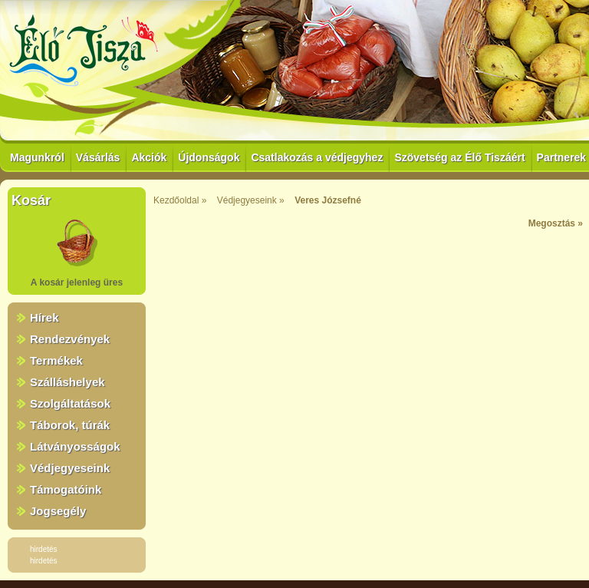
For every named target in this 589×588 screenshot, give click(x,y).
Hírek (44, 317)
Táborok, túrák (70, 424)
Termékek (56, 360)
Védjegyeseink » (251, 200)
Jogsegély (58, 510)
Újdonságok (208, 157)
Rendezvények (70, 338)
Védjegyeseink (70, 467)
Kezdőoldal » (179, 200)
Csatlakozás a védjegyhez (317, 157)
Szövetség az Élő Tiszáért (459, 157)
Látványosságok (75, 446)
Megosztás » (555, 223)
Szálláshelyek (67, 381)
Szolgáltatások (70, 403)
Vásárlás (98, 157)
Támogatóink (65, 489)
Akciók (148, 157)
